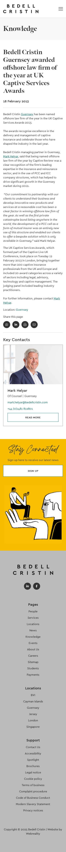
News (33, 630)
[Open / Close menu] (61, 8)
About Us (33, 649)
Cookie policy (33, 779)
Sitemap (33, 662)
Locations (33, 624)
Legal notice (33, 772)
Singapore (33, 727)
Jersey (33, 714)
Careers (33, 656)
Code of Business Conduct (33, 798)
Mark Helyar (10, 156)
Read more (33, 417)
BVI (33, 695)
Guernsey (27, 114)
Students (33, 668)
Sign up (33, 470)
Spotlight (33, 760)
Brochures (33, 766)
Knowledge (33, 637)
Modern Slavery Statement (33, 804)
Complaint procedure (33, 791)
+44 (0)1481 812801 (20, 409)
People (33, 611)
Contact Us (33, 747)
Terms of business (33, 785)
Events (33, 643)
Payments (33, 675)
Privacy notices (33, 810)
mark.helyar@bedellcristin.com (28, 402)
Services (33, 618)
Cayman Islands (33, 701)
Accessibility (33, 753)
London (33, 720)
